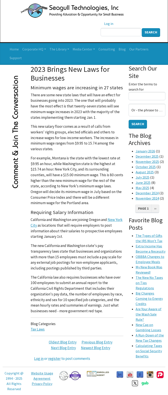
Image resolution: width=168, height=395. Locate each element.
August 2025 (145, 172)
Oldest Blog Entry (63, 342)
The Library (57, 49)
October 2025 (146, 167)
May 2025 (142, 188)
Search (151, 32)
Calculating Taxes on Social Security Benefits (149, 350)
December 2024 (147, 193)
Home (14, 49)
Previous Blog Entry (97, 342)
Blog (122, 49)
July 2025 (142, 177)
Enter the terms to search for (143, 86)
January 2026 (145, 151)
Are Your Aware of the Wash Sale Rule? (148, 314)
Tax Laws (38, 329)
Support (16, 58)
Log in (108, 23)
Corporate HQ (32, 49)
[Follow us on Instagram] (150, 374)
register (54, 358)
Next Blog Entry (63, 347)
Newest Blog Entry (95, 347)
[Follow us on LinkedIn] (119, 374)
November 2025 (147, 161)
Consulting (106, 49)
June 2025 (143, 182)
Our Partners (139, 49)
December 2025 (147, 156)
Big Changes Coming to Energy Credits (149, 298)
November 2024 (147, 198)
